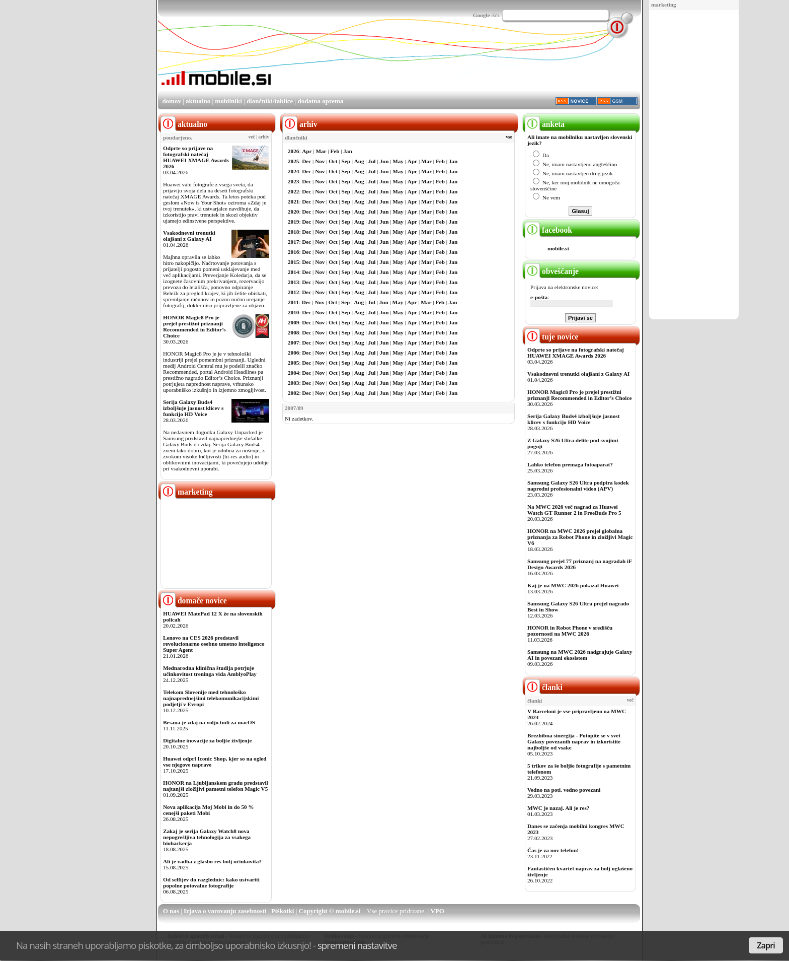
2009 (293, 322)
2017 (293, 242)
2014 (293, 272)
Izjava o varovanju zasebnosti (225, 911)
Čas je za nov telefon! (553, 850)
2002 (293, 393)
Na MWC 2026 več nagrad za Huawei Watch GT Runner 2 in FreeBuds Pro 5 (574, 510)
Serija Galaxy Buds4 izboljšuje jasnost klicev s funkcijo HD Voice (193, 408)
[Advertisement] (694, 165)
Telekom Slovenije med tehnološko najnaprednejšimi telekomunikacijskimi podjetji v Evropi (211, 698)
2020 (293, 212)
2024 (293, 171)
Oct (333, 161)
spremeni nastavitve (357, 945)
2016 (293, 252)
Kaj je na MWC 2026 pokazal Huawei (572, 585)
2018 (293, 232)
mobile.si (558, 248)
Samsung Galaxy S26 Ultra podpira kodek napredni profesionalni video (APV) (578, 485)
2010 (293, 312)
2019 (293, 222)
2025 (293, 161)
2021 (293, 201)
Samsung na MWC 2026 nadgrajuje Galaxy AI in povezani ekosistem (580, 655)
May (398, 161)
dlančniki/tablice (270, 101)
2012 (293, 292)
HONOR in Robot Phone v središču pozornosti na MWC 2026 (569, 631)
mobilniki (228, 101)
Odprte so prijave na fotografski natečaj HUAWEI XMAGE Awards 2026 (196, 157)
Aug (359, 161)
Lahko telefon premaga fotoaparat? (570, 464)
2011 (293, 302)
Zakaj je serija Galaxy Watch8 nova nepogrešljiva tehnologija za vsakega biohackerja (207, 837)
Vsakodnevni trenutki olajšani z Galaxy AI (189, 236)
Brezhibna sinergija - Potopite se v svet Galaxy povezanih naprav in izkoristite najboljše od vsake (573, 741)
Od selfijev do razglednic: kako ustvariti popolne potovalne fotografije (211, 882)
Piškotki (282, 911)
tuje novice (552, 336)
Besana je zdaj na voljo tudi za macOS (209, 722)
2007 (293, 342)
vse (509, 137)
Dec (306, 161)
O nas (171, 911)
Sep (346, 161)
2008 (293, 332)
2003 (293, 383)
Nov (320, 161)
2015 (293, 262)
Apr (306, 151)
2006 (293, 353)
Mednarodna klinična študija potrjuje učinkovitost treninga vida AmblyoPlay (210, 671)
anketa (545, 124)
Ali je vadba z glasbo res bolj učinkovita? (212, 861)
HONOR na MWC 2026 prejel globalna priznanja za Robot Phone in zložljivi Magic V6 (580, 537)
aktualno (198, 101)
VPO (437, 911)
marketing (663, 5)
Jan (347, 151)
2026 (293, 151)
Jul (372, 161)
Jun (383, 161)
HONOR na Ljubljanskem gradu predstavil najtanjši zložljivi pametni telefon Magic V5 (215, 786)
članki (544, 687)
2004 (293, 373)
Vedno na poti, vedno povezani (563, 790)
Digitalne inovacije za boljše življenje (207, 740)
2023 (293, 181)
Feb (334, 151)
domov (171, 101)
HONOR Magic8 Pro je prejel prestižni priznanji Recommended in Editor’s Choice (194, 326)
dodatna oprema (320, 101)
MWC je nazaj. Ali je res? (558, 808)
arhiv (263, 137)
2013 (293, 282)
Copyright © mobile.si (330, 911)
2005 (293, 363)
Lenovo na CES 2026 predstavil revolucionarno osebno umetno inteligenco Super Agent (213, 644)
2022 (293, 191)
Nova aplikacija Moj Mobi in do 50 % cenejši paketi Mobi (208, 810)
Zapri (766, 945)
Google (481, 15)
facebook (548, 230)
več (252, 137)
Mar (320, 151)
